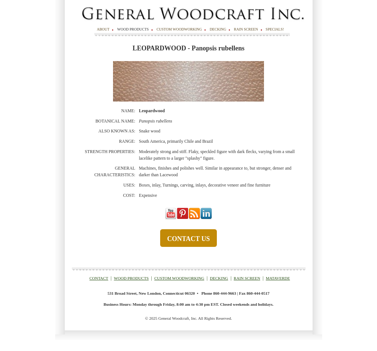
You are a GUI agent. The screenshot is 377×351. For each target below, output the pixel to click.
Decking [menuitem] (217, 29)
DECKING (219, 278)
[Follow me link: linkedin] (206, 218)
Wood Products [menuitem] (133, 29)
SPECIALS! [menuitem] (275, 29)
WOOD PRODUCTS (131, 278)
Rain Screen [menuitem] (246, 29)
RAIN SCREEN (247, 278)
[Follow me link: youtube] (171, 218)
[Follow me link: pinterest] (182, 218)
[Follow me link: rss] (194, 218)
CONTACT (98, 278)
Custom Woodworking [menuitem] (179, 29)
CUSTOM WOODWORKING (179, 278)
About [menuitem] (103, 29)
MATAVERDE (278, 278)
